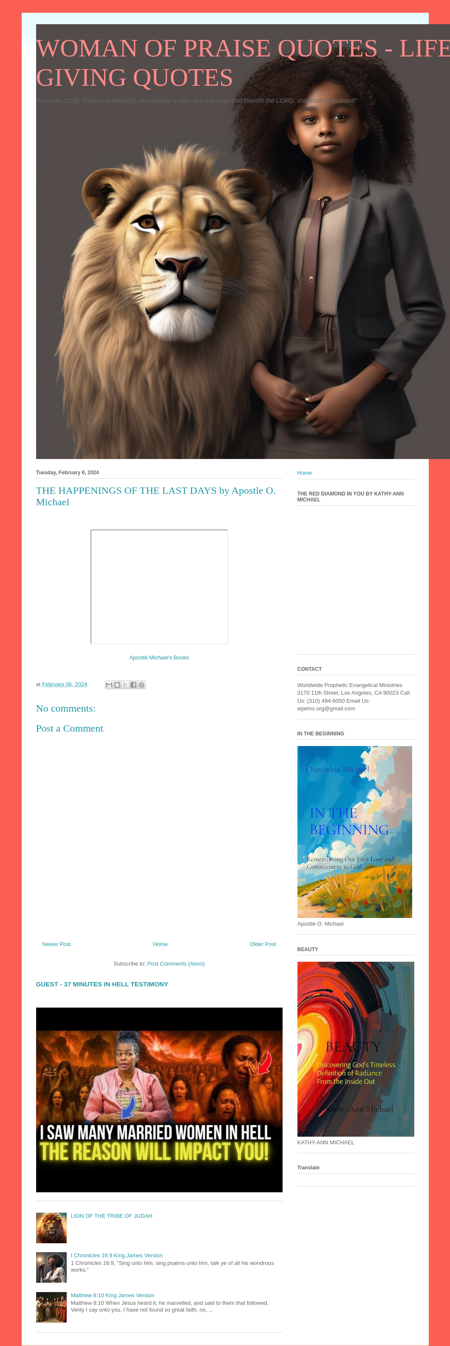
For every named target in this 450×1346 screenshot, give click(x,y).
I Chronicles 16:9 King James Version (117, 1255)
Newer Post (56, 944)
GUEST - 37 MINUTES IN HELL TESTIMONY (102, 984)
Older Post (263, 944)
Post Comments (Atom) (176, 963)
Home (160, 944)
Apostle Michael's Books (159, 657)
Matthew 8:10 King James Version (113, 1295)
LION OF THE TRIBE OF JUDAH (112, 1216)
